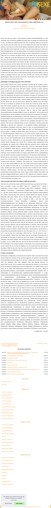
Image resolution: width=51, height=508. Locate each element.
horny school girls (5, 466)
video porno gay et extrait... (7, 448)
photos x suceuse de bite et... (8, 451)
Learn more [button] (14, 500)
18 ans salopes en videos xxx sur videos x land (17, 360)
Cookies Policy (35, 506)
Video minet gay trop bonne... (8, 418)
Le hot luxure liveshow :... (7, 400)
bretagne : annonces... (6, 445)
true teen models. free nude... (8, 469)
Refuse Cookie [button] (8, 503)
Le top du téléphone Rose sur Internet (15, 355)
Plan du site (4, 384)
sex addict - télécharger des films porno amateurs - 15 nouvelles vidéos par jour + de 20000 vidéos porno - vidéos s (9, 344)
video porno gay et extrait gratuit (14, 371)
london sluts (4, 472)
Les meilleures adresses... (7, 394)
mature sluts (4, 475)
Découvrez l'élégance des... (7, 397)
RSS (40, 506)
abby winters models (6, 481)
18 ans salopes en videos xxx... (8, 433)
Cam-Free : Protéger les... (7, 391)
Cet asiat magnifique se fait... (8, 415)
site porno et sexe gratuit (12, 357)
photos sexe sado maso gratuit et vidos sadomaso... (24, 28)
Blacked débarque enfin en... (8, 412)
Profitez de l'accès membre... (8, 424)
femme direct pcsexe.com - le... (8, 442)
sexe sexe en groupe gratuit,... (8, 457)
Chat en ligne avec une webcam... (9, 406)
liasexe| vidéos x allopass (42, 343)
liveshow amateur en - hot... (7, 460)
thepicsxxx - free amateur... (7, 484)
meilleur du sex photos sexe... (8, 463)
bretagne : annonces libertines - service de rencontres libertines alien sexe (23, 369)
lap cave (3, 478)
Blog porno (24, 25)
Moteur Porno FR (24, 26)
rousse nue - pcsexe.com (12, 364)
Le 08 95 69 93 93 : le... (7, 403)
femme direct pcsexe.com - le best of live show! (17, 367)
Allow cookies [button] (19, 503)
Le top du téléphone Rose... (7, 427)
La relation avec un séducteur (8, 409)
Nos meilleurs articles (6, 381)
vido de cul (9, 362)
